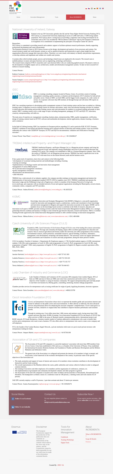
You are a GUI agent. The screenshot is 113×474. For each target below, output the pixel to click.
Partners (88, 442)
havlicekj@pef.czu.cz (32, 254)
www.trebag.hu (57, 189)
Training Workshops (67, 440)
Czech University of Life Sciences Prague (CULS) (39, 223)
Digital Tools (65, 443)
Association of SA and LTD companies (34, 339)
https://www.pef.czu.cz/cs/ (48, 254)
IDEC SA (61, 465)
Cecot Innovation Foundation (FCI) (31, 297)
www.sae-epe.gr (54, 384)
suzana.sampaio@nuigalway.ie (34, 80)
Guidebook (64, 437)
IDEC (15, 89)
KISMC (16, 196)
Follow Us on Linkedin (22, 407)
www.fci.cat (56, 332)
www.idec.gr (61, 136)
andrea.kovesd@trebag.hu (42, 189)
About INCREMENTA (75, 17)
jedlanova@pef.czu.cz (31, 265)
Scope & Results (91, 439)
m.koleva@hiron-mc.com (42, 216)
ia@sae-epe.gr (43, 384)
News (94, 17)
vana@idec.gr (35, 136)
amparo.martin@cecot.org (42, 332)
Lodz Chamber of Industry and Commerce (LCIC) (40, 272)
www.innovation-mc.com (59, 216)
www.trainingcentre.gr (48, 136)
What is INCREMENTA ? (93, 435)
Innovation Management (37, 17)
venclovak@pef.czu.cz (32, 262)
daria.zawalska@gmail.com (43, 290)
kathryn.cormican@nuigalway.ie (35, 74)
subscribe (85, 400)
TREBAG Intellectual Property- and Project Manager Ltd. (44, 143)
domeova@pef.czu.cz (32, 258)
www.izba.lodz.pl (59, 290)
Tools (56, 17)
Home (18, 17)
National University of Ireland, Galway (33, 29)
